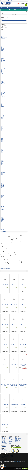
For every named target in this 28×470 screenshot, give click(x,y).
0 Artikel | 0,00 (24, 3)
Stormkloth (2, 195)
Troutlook (2, 209)
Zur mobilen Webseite (4, 443)
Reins (2, 163)
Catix (1, 59)
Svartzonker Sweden (4, 199)
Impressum (16, 441)
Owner (2, 140)
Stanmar (2, 193)
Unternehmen (10, 437)
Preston (2, 152)
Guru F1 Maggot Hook (23, 284)
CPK (1, 63)
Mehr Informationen (3, 466)
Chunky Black (3, 60)
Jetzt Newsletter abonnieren (16, 447)
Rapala (2, 160)
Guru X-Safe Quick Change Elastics (5, 385)
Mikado (2, 128)
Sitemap (10, 443)
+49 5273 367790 (4, 450)
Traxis (2, 208)
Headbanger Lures (3, 96)
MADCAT (2, 118)
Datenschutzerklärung (17, 461)
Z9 (1, 228)
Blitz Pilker (2, 49)
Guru (3, 22)
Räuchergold (2, 161)
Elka (1, 72)
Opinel (2, 139)
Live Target (2, 116)
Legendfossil (2, 113)
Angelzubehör (8, 268)
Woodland (2, 222)
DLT (1, 69)
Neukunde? (10, 0)
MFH (1, 127)
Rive (1, 164)
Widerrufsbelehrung (18, 438)
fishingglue (2, 80)
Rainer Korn (2, 159)
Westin (2, 220)
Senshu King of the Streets (4, 177)
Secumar (2, 173)
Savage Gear (2, 171)
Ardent (2, 39)
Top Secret (2, 206)
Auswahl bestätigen (18, 468)
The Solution (2, 205)
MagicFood (2, 119)
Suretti (2, 198)
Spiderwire (2, 186)
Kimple (2, 108)
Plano (2, 150)
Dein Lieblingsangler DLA (4, 68)
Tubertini (2, 210)
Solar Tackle (2, 183)
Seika (2, 174)
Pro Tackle (2, 154)
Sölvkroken (2, 184)
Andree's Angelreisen (4, 37)
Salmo (2, 170)
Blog (9, 438)
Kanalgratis (2, 106)
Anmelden (5, 0)
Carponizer (2, 58)
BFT (1, 46)
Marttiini (2, 120)
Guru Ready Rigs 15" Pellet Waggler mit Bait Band (23, 385)
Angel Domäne (3, 38)
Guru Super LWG (5, 344)
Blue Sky (2, 50)
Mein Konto (3, 437)
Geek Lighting (3, 92)
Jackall (2, 102)
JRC (1, 104)
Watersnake (2, 219)
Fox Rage (2, 85)
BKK (1, 47)
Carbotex (2, 56)
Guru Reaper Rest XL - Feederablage (23, 365)
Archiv (9, 442)
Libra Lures (2, 115)
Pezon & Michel (3, 148)
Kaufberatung (3, 441)
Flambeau (2, 82)
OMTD (2, 138)
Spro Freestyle (3, 188)
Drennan (2, 70)
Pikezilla (2, 149)
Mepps (2, 126)
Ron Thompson (3, 165)
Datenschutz (17, 439)
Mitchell (2, 130)
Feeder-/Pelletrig (4, 27)
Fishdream (2, 79)
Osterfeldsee (10, 441)
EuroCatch (2, 73)
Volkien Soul (2, 217)
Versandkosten (3, 438)
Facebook (10, 440)
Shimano (2, 182)
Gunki (2, 94)
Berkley (2, 45)
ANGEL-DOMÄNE (6, 3)
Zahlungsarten (3, 439)
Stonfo (2, 194)
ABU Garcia (2, 36)
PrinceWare (2, 153)
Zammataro (2, 229)
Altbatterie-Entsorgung (18, 440)
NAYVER (2, 136)
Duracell (2, 71)
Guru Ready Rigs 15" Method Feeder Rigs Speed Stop (14, 385)
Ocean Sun (2, 137)
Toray (1, 207)
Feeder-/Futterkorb (5, 26)
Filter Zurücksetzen (14, 14)
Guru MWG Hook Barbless (14, 364)
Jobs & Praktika (11, 439)
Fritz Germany (3, 86)
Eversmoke (2, 74)
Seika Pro (2, 175)
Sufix (1, 197)
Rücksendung (3, 440)
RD (1, 162)
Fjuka (2, 81)
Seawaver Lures (3, 172)
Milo (1, 129)
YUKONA (2, 227)
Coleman (2, 62)
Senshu (2, 176)
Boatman (2, 51)
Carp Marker (2, 57)
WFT (1, 221)
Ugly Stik (2, 211)
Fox (1, 84)
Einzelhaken (4, 25)
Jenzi (1, 103)
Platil (1, 151)
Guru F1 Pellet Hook (5, 304)
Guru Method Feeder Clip (5, 284)
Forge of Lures (3, 83)
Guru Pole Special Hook (14, 284)
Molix (2, 131)
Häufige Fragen (3, 442)
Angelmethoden (3, 268)
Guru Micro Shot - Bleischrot (14, 404)
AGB (16, 437)
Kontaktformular (3, 449)
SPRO (1, 187)
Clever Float (2, 61)
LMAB (2, 117)
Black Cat (2, 48)
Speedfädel (2, 185)
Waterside (2, 218)
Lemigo (2, 114)
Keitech (2, 107)
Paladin (2, 142)
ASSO (1, 40)
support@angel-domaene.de (5, 451)
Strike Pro (2, 196)
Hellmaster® (2, 97)
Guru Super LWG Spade (14, 324)
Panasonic (2, 143)
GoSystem (2, 93)
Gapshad (2, 91)
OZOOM (2, 141)
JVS (1, 105)
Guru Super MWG (5, 364)
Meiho (2, 125)
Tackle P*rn (2, 200)
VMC (1, 216)
